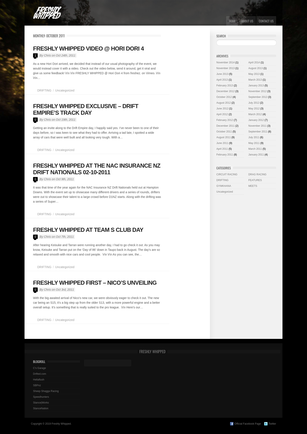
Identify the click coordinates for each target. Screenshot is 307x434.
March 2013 (255, 79)
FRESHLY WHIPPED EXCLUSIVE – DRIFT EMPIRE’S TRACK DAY (85, 109)
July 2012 (253, 102)
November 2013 (225, 68)
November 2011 (257, 125)
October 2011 (224, 131)
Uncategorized (64, 90)
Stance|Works (41, 402)
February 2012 (224, 120)
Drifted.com (39, 373)
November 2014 (225, 62)
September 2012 (257, 97)
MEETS (252, 185)
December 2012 (225, 91)
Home (232, 21)
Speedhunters (41, 396)
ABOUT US (247, 21)
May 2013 (254, 74)
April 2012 (222, 114)
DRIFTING (44, 90)
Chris (47, 55)
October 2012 (224, 97)
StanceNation (40, 408)
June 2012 (222, 108)
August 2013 (255, 68)
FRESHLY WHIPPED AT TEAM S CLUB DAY (88, 230)
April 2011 (222, 148)
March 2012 (255, 114)
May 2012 (254, 108)
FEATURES (255, 180)
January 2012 (256, 120)
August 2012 (223, 102)
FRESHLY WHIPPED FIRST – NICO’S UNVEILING (95, 283)
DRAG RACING (257, 174)
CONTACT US (266, 21)
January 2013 (256, 85)
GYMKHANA (223, 185)
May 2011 (254, 143)
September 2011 (257, 131)
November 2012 (257, 91)
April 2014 (254, 62)
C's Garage (39, 368)
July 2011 (253, 137)
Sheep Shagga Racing (46, 391)
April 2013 (222, 79)
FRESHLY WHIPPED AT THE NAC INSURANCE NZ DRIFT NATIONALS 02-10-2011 (96, 169)
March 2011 (255, 148)
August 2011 (223, 137)
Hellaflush (38, 379)
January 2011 (256, 154)
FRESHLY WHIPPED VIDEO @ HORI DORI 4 (88, 48)
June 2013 (222, 74)
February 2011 (224, 154)
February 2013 (224, 85)
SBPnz (37, 385)
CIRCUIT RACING (226, 174)
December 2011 (225, 125)
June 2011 (222, 143)
